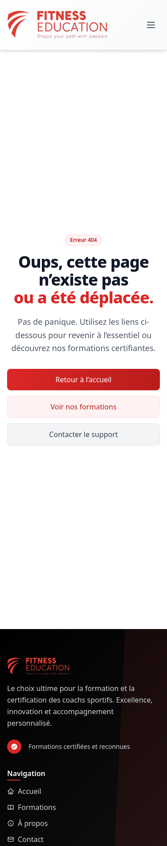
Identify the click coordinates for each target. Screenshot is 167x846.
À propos (27, 823)
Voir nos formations (83, 407)
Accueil (24, 791)
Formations (31, 807)
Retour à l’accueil (83, 379)
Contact (25, 839)
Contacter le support (83, 434)
